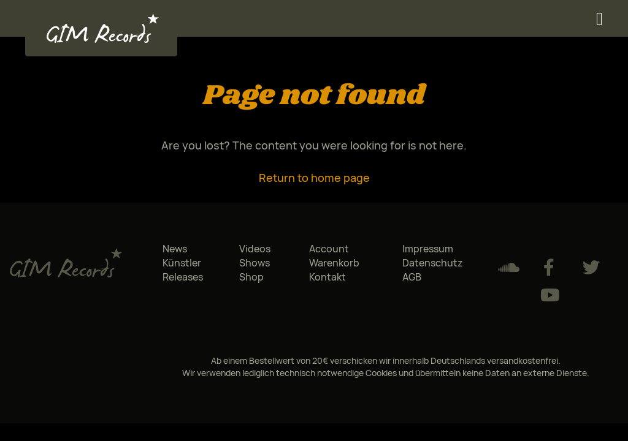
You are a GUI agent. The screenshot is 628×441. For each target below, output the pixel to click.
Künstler (182, 263)
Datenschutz (432, 263)
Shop (251, 277)
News (175, 248)
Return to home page (314, 177)
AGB (411, 277)
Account (329, 248)
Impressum (427, 248)
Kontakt (327, 277)
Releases (183, 277)
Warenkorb (334, 263)
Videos (254, 248)
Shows (254, 263)
